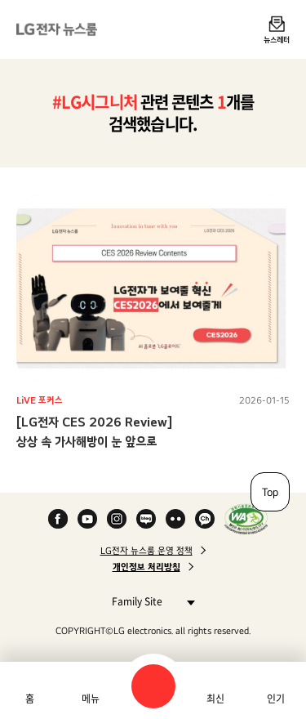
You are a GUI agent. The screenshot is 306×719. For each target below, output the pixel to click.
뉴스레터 (277, 39)
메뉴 (91, 698)
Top (270, 491)
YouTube (87, 519)
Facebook (58, 519)
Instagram (116, 519)
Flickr (175, 519)
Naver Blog (146, 519)
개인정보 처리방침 (146, 567)
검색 (153, 686)
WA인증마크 (246, 518)
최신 (215, 698)
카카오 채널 (205, 519)
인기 (276, 698)
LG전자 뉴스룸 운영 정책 (146, 550)
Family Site (149, 601)
